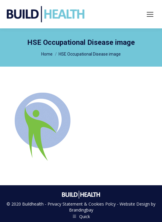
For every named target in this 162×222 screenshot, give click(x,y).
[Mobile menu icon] (150, 14)
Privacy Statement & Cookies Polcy (82, 204)
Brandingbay (81, 210)
